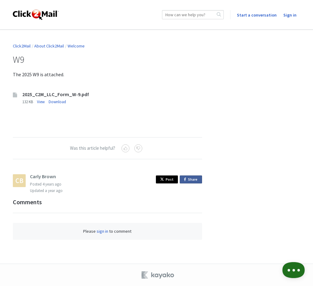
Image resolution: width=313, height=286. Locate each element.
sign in (102, 231)
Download (57, 101)
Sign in (289, 15)
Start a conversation (257, 15)
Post (167, 179)
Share (192, 179)
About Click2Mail (49, 46)
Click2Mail (22, 46)
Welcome (76, 46)
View (41, 101)
